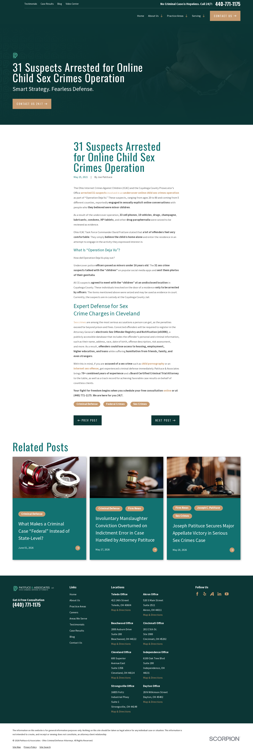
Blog (59, 3)
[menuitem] (17, 747)
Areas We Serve (78, 618)
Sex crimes (80, 322)
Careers (74, 612)
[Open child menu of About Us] (161, 16)
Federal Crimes (115, 404)
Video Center (72, 3)
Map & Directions (121, 610)
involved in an (130, 193)
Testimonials (30, 3)
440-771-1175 (227, 4)
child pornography (153, 363)
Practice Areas (175, 16)
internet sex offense (86, 368)
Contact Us (76, 642)
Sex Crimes (140, 404)
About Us (153, 16)
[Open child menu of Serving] (203, 16)
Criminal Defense (87, 404)
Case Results (47, 3)
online (167, 390)
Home (140, 16)
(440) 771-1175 (27, 604)
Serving (196, 16)
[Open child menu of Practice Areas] (185, 16)
